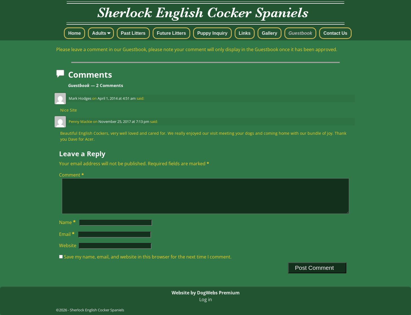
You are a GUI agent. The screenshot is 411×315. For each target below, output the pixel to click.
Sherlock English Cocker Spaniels (97, 309)
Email (67, 241)
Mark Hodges (80, 98)
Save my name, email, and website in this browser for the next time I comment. (148, 263)
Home (74, 33)
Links (245, 33)
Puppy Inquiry (212, 33)
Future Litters (171, 33)
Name (68, 229)
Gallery (269, 33)
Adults (102, 33)
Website (67, 252)
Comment (72, 175)
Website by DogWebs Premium (206, 293)
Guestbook (300, 33)
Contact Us (335, 33)
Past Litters (133, 33)
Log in (205, 299)
